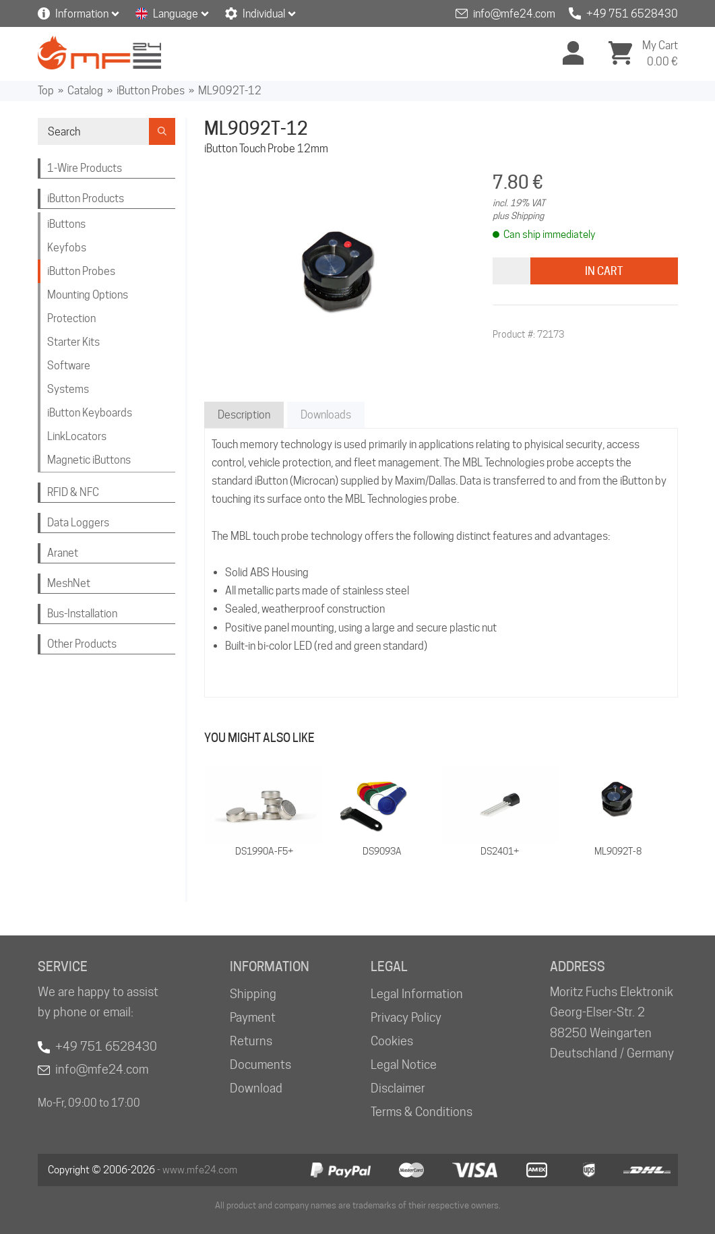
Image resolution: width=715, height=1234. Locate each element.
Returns (251, 1041)
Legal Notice (404, 1064)
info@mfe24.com (514, 13)
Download (256, 1088)
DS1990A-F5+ (264, 851)
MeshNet (68, 583)
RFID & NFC (73, 492)
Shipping (253, 994)
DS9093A (382, 851)
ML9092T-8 (618, 851)
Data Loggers (78, 522)
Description (244, 414)
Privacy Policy (406, 1017)
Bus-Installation (82, 613)
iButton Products (85, 198)
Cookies (392, 1041)
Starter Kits (73, 342)
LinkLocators (76, 436)
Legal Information (417, 994)
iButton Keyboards (89, 412)
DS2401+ (499, 851)
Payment (253, 1017)
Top (46, 90)
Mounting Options (87, 294)
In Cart (604, 271)
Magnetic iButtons (89, 460)
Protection (71, 318)
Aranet (62, 553)
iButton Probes (151, 90)
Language (175, 13)
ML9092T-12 (229, 90)
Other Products (82, 644)
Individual (264, 13)
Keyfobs (66, 247)
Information (81, 13)
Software (68, 365)
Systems (68, 389)
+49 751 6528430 (632, 13)
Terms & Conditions (421, 1112)
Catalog (85, 90)
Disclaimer (398, 1088)
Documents (260, 1064)
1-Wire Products (84, 168)
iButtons (66, 224)
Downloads (326, 414)
